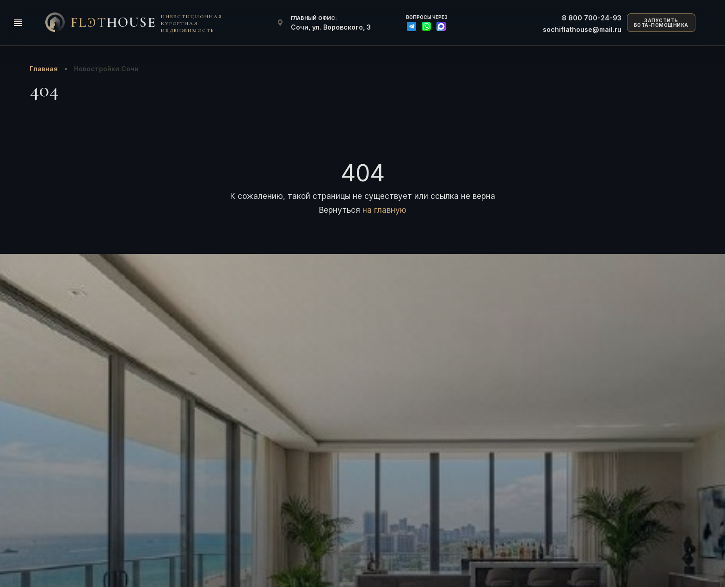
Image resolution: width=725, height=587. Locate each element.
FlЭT (113, 22)
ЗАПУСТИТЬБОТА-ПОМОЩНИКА (661, 23)
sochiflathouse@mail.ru (582, 29)
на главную (384, 210)
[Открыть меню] (18, 23)
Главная (44, 69)
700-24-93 (591, 17)
